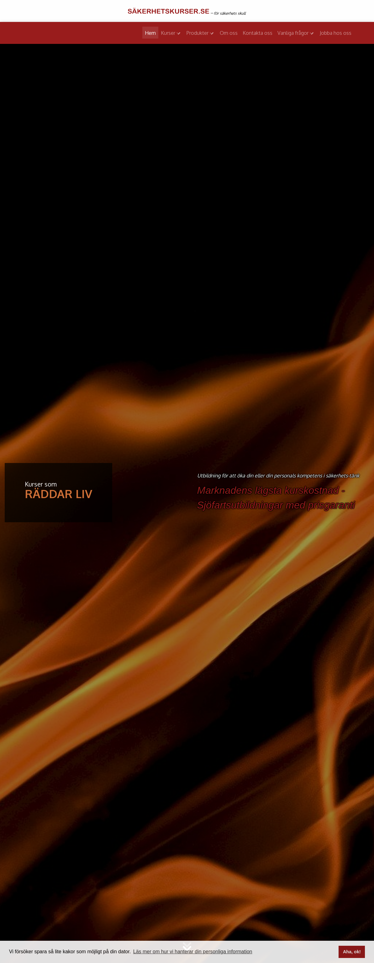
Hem (150, 33)
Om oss (229, 33)
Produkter (198, 33)
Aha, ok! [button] (352, 951)
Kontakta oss (257, 33)
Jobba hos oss (335, 33)
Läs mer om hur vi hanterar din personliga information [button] (192, 951)
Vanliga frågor (293, 33)
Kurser (168, 33)
